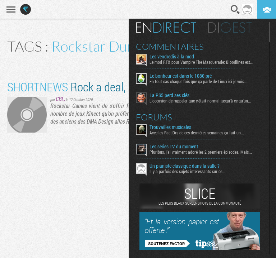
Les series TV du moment (174, 146)
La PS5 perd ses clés (169, 95)
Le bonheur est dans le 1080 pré (181, 76)
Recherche (235, 9)
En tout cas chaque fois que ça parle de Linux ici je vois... (198, 81)
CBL (60, 98)
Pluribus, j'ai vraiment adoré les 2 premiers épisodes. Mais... (201, 151)
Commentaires (170, 46)
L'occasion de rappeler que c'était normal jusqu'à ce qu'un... (200, 100)
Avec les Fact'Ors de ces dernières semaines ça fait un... (197, 132)
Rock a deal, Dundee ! (87, 86)
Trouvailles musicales (170, 127)
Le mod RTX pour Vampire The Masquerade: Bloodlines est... (201, 61)
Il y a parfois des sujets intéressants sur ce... (187, 171)
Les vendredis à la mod (172, 56)
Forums (154, 117)
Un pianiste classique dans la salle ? (185, 166)
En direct (166, 27)
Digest (230, 27)
